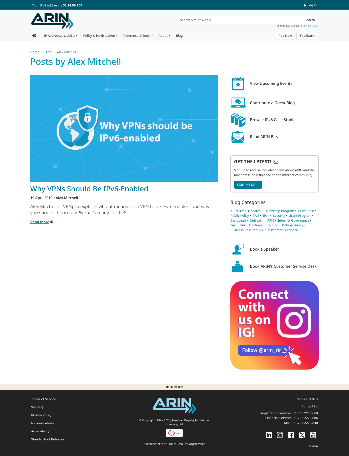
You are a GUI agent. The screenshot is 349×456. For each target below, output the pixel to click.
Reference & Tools (136, 35)
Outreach (257, 220)
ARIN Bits (237, 211)
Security (279, 215)
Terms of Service (43, 399)
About (163, 35)
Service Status (307, 399)
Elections (255, 225)
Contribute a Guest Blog (272, 102)
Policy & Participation (99, 35)
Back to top (174, 387)
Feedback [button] (307, 35)
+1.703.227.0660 (305, 413)
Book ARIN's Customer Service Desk (283, 266)
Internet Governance (293, 220)
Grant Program (300, 215)
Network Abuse (42, 423)
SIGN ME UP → (248, 184)
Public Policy (239, 215)
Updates (254, 211)
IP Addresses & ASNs (59, 35)
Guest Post (306, 211)
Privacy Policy (41, 415)
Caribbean (238, 220)
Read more (39, 221)
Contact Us (310, 406)
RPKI (270, 220)
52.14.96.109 (72, 5)
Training (272, 225)
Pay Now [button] (285, 35)
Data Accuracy (292, 225)
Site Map (37, 407)
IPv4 (266, 215)
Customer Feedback (283, 230)
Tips (233, 225)
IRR (242, 225)
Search (310, 20)
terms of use (310, 25)
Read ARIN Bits (264, 136)
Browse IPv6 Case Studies (274, 119)
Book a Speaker (264, 249)
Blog (179, 35)
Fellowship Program (279, 211)
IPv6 (256, 215)
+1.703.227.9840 (305, 423)
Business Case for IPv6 (247, 230)
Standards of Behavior (48, 439)
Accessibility (40, 431)
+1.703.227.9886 (305, 418)
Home (34, 52)
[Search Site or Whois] (239, 20)
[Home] (52, 21)
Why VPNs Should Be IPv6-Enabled (89, 188)
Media (313, 446)
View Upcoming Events (271, 83)
